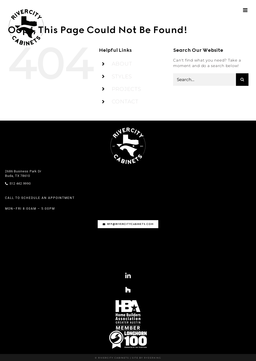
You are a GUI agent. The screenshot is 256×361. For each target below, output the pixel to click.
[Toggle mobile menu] (245, 10)
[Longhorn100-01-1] (128, 332)
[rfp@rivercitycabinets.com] (128, 224)
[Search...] (204, 79)
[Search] (242, 79)
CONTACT (125, 101)
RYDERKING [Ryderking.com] (152, 357)
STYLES (122, 76)
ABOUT (122, 64)
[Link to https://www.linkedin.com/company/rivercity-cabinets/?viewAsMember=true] (128, 276)
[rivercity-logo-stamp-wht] (128, 127)
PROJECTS (126, 89)
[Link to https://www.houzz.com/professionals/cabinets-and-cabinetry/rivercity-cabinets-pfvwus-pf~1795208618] (128, 289)
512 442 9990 (18, 183)
